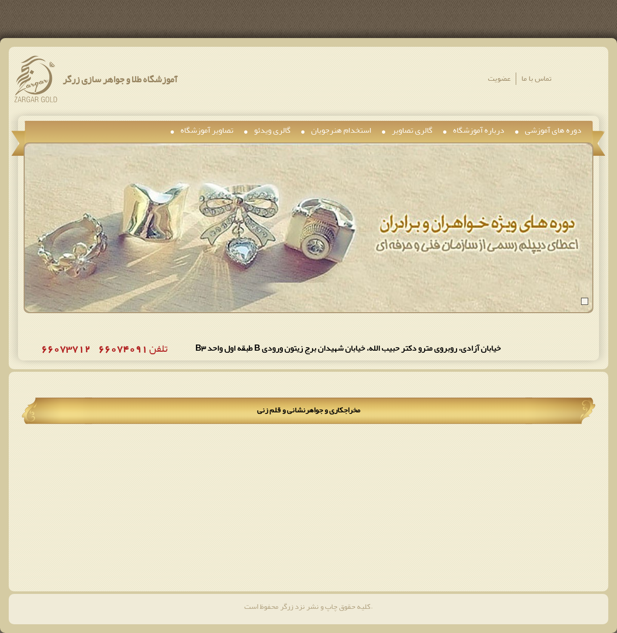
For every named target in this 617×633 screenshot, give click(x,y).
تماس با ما (536, 78)
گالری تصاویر (412, 130)
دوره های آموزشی (553, 130)
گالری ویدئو (272, 130)
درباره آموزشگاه (478, 130)
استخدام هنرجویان (341, 130)
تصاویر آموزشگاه (206, 130)
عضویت (499, 78)
